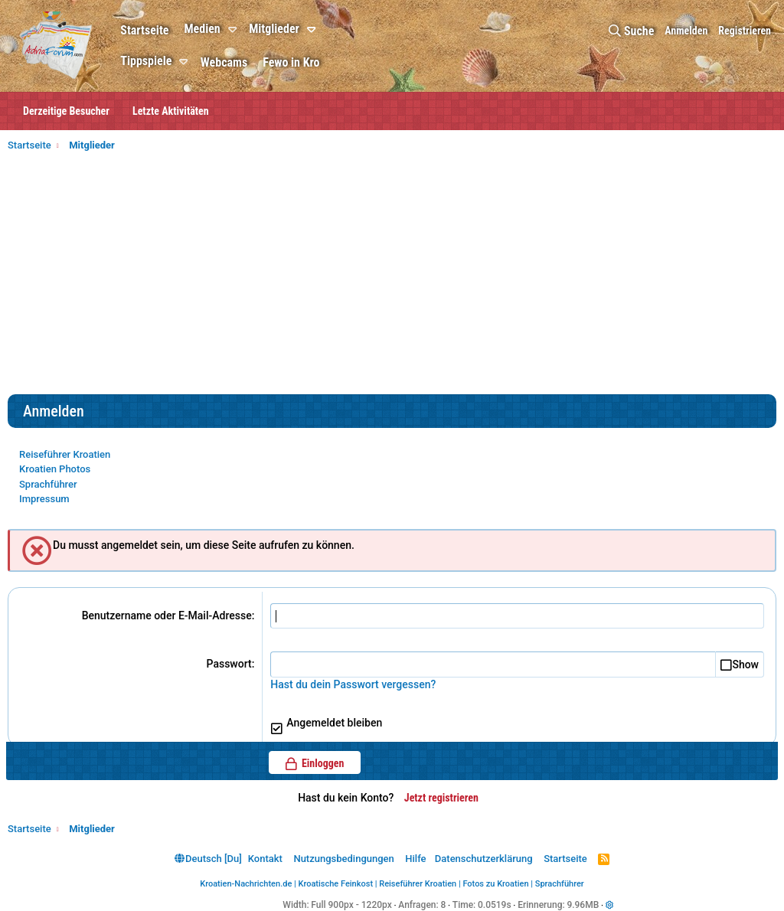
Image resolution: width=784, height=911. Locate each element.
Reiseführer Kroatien (64, 454)
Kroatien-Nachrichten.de (246, 884)
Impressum (44, 498)
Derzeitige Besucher (66, 111)
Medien (202, 28)
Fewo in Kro (291, 62)
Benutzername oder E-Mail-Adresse (167, 615)
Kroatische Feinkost (336, 884)
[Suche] (631, 31)
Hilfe (415, 858)
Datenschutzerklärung (484, 858)
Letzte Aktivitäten (170, 111)
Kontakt (265, 858)
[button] (234, 30)
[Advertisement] (392, 279)
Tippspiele (146, 61)
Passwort (229, 664)
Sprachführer (48, 484)
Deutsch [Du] (208, 858)
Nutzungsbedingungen (343, 858)
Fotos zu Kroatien (495, 884)
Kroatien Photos (54, 469)
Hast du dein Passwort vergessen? (353, 684)
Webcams (224, 62)
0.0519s (494, 905)
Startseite (144, 30)
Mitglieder (274, 28)
